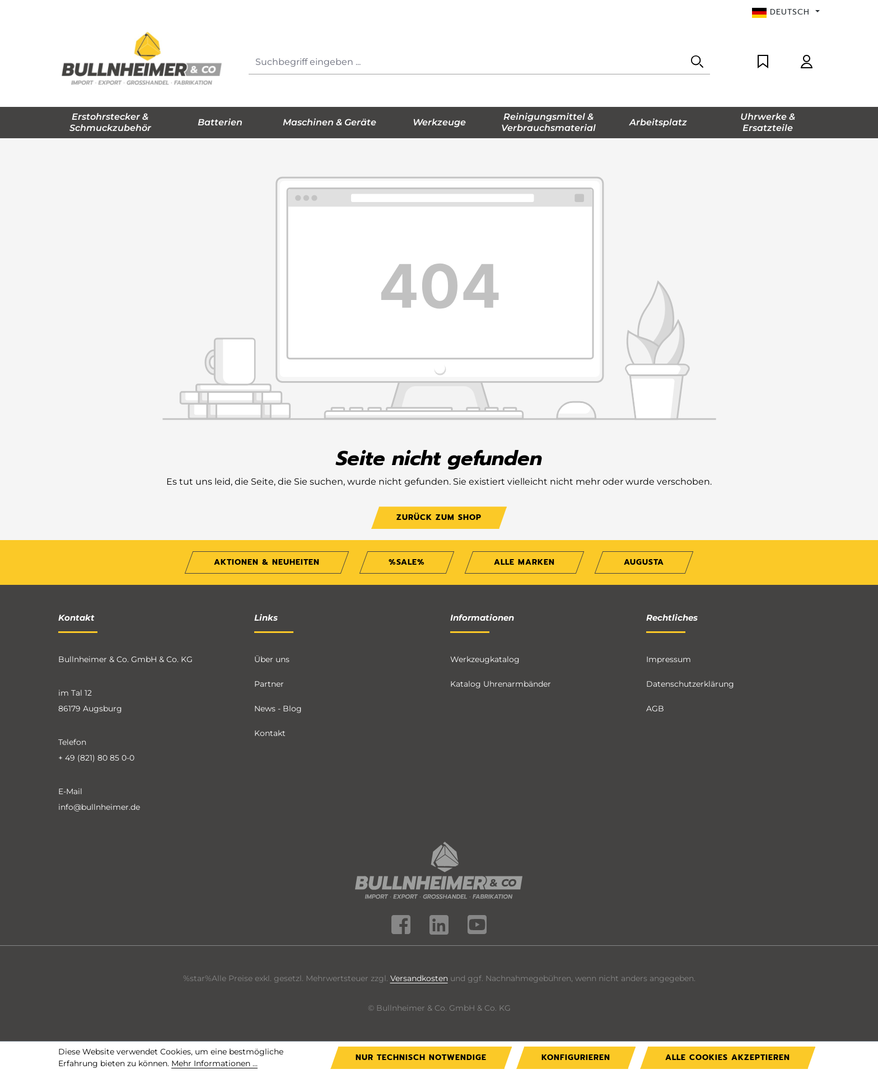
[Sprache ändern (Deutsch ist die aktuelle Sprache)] (786, 12)
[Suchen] (697, 62)
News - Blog (278, 709)
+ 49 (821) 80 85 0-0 (96, 758)
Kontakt (270, 733)
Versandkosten (419, 978)
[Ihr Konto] (806, 62)
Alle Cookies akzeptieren (727, 1057)
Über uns (271, 659)
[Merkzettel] (763, 62)
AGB (655, 709)
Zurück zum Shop (439, 517)
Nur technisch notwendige (421, 1057)
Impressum (668, 659)
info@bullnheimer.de (99, 807)
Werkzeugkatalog (485, 659)
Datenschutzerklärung (690, 684)
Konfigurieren (575, 1057)
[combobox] (467, 62)
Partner (269, 684)
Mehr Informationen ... (214, 1063)
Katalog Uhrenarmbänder (500, 684)
